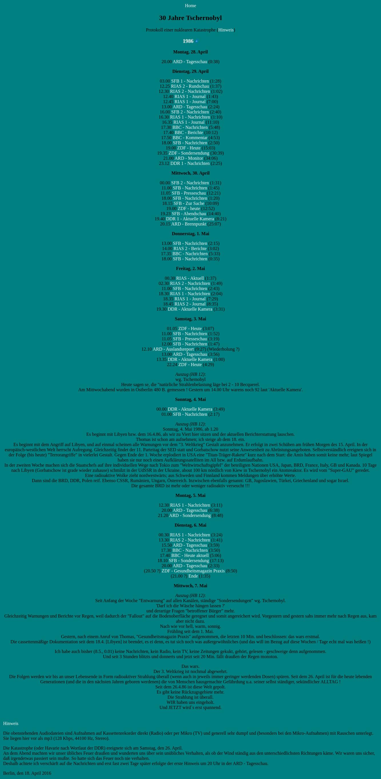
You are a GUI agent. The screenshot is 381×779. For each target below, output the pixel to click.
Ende (193, 576)
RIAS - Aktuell (190, 278)
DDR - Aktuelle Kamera (190, 309)
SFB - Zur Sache (188, 203)
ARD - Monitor (189, 158)
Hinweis (226, 29)
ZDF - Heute (189, 147)
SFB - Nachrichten (190, 142)
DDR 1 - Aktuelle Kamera (190, 218)
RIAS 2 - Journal (190, 303)
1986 (190, 41)
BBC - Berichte (189, 132)
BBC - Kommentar (190, 137)
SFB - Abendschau (189, 213)
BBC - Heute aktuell (190, 555)
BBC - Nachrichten (190, 127)
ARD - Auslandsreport (173, 349)
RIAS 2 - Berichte (190, 248)
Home (190, 5)
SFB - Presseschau (189, 193)
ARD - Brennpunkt (188, 223)
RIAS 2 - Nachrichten (190, 91)
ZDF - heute (189, 208)
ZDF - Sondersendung (189, 153)
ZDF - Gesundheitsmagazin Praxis (193, 570)
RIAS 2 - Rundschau (190, 86)
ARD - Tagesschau (190, 61)
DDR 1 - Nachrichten (190, 163)
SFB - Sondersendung (189, 560)
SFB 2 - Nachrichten (190, 111)
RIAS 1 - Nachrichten (190, 117)
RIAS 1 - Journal (190, 96)
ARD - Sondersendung (190, 515)
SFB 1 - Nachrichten (190, 81)
